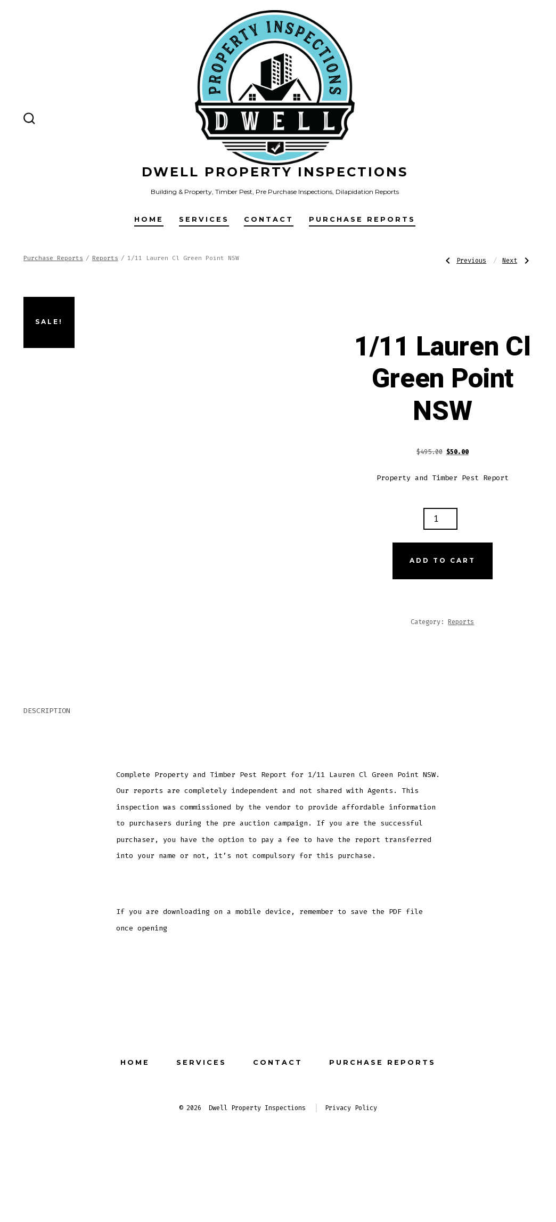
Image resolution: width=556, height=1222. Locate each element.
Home (148, 219)
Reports (105, 258)
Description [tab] (46, 758)
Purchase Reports (362, 219)
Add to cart (443, 560)
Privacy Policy (351, 1156)
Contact (268, 219)
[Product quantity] (440, 519)
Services (204, 219)
